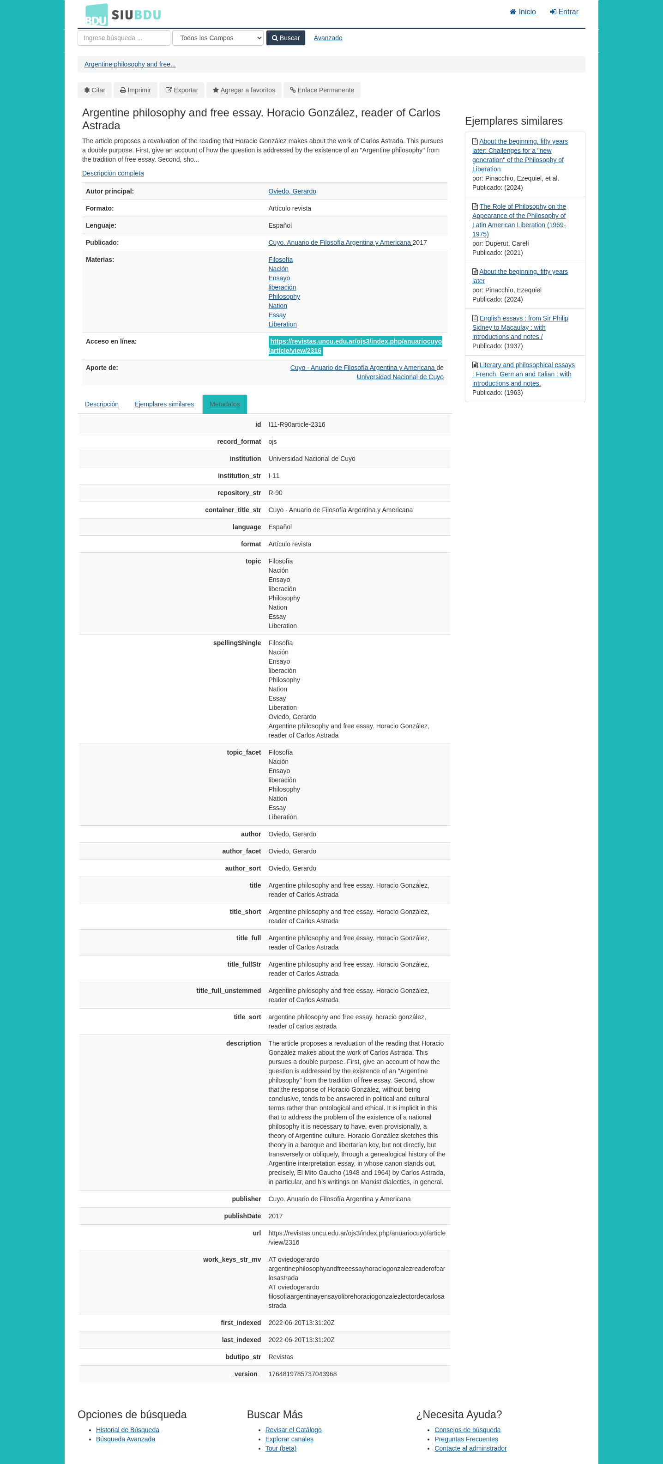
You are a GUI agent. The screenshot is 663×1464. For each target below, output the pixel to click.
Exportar (186, 90)
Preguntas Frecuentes (466, 1439)
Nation (278, 305)
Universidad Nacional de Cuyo (400, 377)
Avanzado (328, 38)
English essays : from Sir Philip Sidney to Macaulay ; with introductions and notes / (520, 327)
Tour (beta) (281, 1448)
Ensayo (279, 278)
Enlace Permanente (325, 90)
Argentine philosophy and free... (130, 64)
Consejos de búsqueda (467, 1430)
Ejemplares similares (164, 404)
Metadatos (225, 404)
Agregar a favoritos (248, 90)
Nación (279, 268)
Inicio (523, 12)
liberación (282, 287)
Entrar (564, 12)
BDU (94, 14)
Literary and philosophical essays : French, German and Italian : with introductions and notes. (523, 374)
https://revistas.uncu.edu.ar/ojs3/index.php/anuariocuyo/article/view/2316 (355, 346)
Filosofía (281, 259)
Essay (277, 315)
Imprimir (139, 90)
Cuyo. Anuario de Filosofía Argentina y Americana (341, 242)
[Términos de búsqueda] (124, 38)
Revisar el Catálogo (293, 1430)
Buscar (286, 38)
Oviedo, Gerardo (293, 191)
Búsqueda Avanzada (125, 1439)
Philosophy (285, 296)
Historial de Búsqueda (127, 1430)
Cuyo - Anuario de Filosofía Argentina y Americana (363, 367)
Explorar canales (289, 1439)
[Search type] (218, 38)
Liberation (283, 324)
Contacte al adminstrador (470, 1448)
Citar (99, 90)
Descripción (102, 404)
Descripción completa (113, 173)
